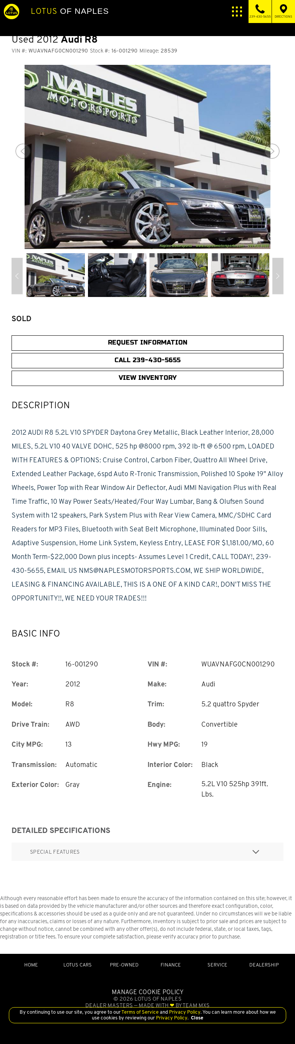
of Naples (70, 11)
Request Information (147, 342)
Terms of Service (140, 1012)
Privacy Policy (184, 1012)
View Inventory (148, 377)
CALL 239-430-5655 (147, 360)
